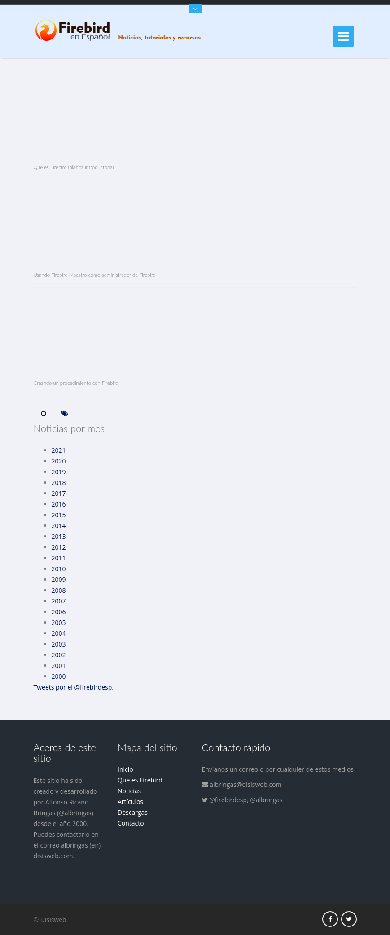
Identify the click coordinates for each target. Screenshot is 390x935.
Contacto (131, 823)
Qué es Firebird (140, 780)
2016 (59, 504)
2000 (59, 676)
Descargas (133, 812)
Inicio (125, 769)
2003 (59, 644)
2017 (59, 493)
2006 (59, 611)
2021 (59, 450)
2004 (59, 633)
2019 (59, 472)
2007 (59, 601)
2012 (59, 547)
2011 (59, 558)
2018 (59, 482)
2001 (59, 665)
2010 (59, 568)
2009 (59, 579)
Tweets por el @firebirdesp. (74, 687)
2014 (59, 525)
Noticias (129, 790)
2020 (59, 461)
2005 (59, 622)
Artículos (130, 801)
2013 (59, 536)
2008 (59, 590)
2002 (59, 655)
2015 (59, 515)
